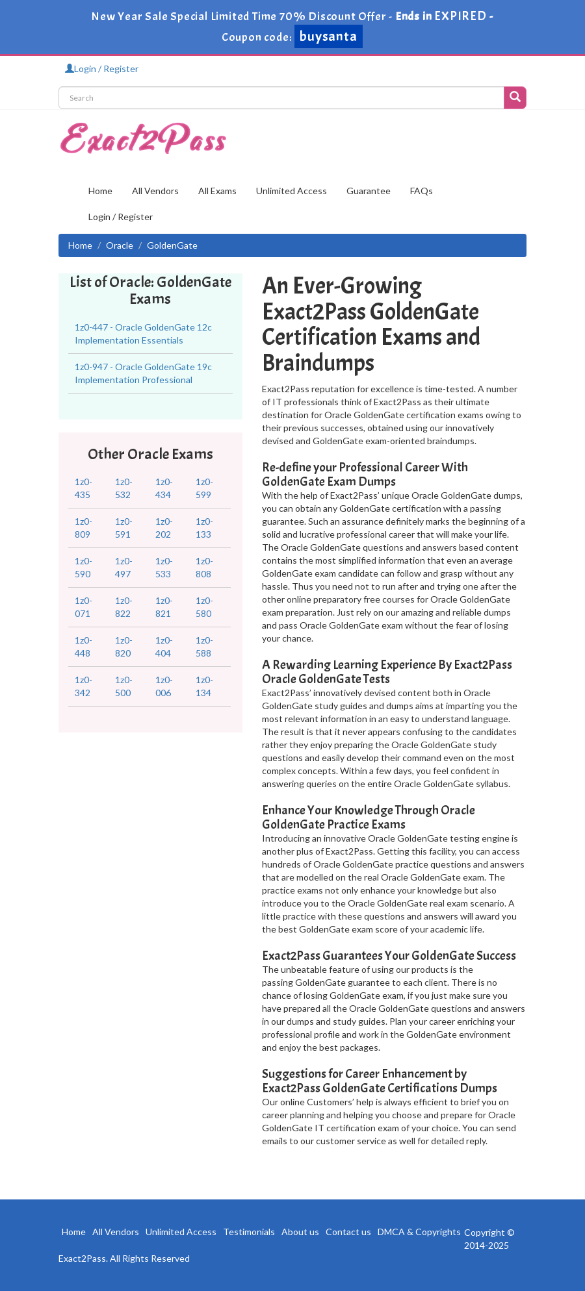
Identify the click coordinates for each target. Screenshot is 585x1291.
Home (100, 190)
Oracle (119, 245)
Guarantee (368, 190)
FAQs (421, 190)
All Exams (217, 190)
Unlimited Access (291, 190)
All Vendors (155, 190)
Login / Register (101, 68)
